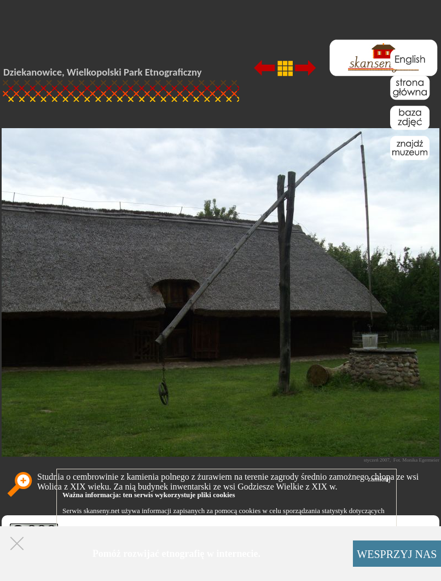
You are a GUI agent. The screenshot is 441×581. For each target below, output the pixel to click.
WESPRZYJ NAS (397, 554)
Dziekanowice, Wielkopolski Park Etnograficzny (102, 72)
